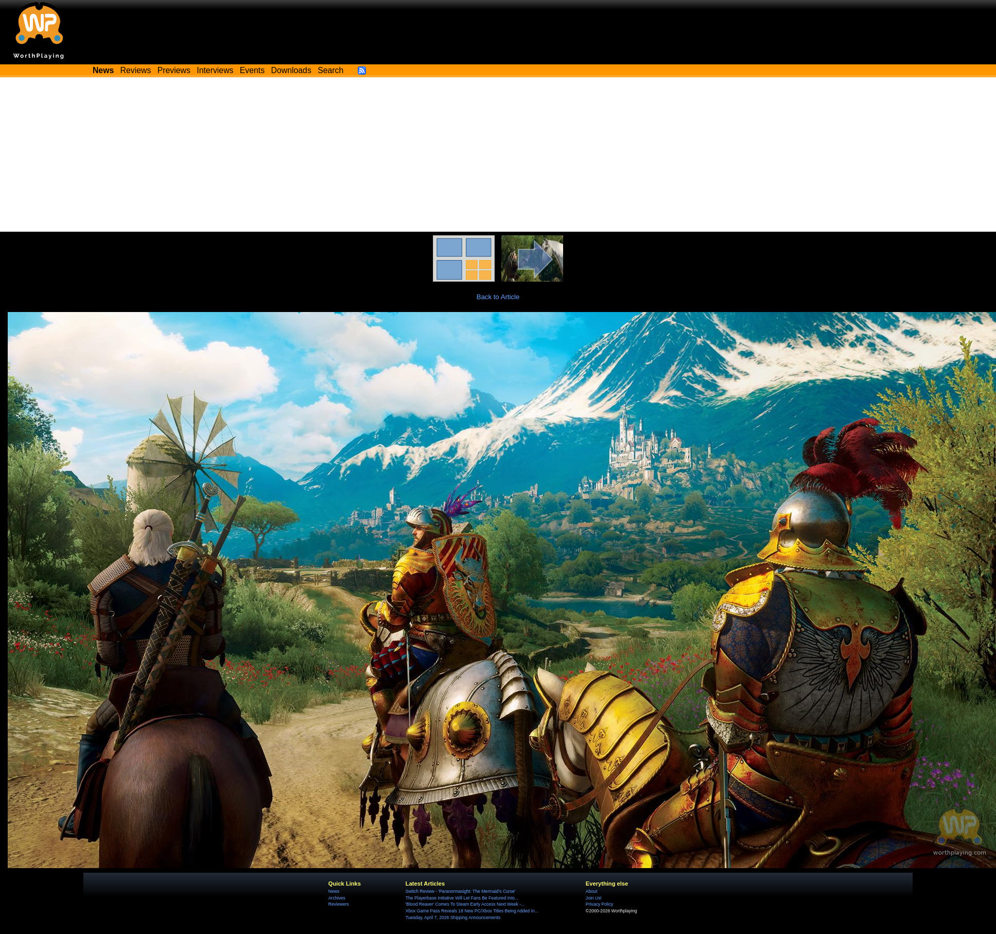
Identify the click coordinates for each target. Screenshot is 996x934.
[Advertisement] (498, 154)
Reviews (135, 70)
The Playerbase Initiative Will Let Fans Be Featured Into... (462, 898)
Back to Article (498, 297)
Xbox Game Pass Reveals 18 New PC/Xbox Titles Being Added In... (472, 910)
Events (252, 70)
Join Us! (594, 898)
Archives (336, 898)
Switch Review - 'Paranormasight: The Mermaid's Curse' (461, 891)
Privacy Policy (599, 904)
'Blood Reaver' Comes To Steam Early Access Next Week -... (465, 904)
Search (330, 70)
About (591, 891)
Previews (174, 70)
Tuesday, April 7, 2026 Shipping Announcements (453, 917)
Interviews (215, 70)
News (333, 891)
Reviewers (338, 904)
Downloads (291, 70)
